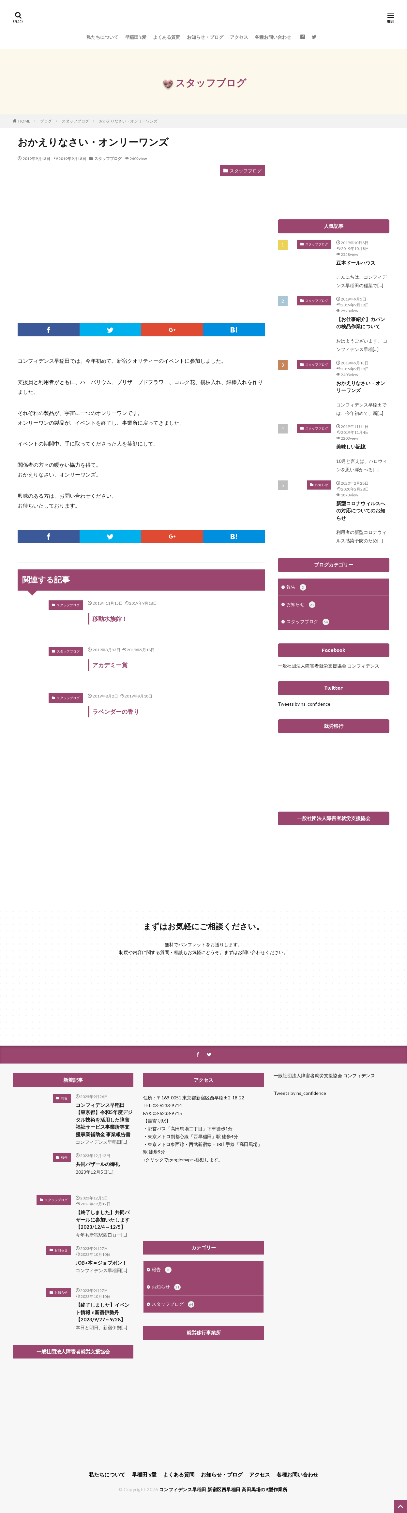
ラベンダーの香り (115, 711)
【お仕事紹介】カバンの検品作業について (360, 323)
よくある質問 (166, 37)
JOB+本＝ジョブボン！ (101, 1263)
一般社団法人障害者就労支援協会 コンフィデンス (328, 665)
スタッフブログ (75, 121)
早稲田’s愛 (135, 37)
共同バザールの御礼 (98, 1164)
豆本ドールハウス (355, 263)
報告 (296, 587)
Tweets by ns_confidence (304, 704)
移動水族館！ (110, 618)
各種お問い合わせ (273, 37)
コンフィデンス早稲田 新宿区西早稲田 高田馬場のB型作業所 (223, 1489)
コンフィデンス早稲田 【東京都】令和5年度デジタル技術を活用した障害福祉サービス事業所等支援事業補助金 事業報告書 (104, 1119)
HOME (24, 121)
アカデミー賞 (110, 664)
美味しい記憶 (351, 446)
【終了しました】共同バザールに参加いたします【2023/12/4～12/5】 (102, 1219)
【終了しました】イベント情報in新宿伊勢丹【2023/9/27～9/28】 (102, 1312)
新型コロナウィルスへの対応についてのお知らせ (360, 510)
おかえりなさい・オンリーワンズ (128, 121)
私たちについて (102, 37)
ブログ (46, 121)
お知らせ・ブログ (205, 37)
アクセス (239, 37)
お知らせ (321, 485)
